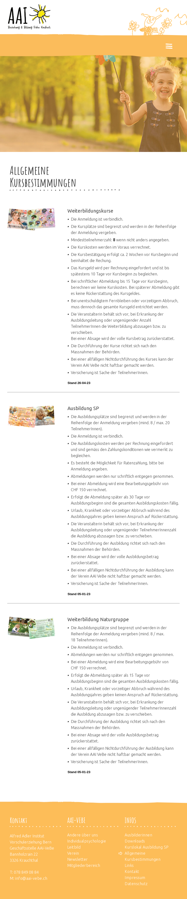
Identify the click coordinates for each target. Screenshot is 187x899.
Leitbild (74, 847)
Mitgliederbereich (83, 865)
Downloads (135, 841)
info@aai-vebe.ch (31, 878)
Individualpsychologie (86, 841)
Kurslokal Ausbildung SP (147, 847)
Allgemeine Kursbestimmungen (142, 856)
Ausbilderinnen (138, 835)
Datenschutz (136, 883)
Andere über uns (82, 835)
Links (129, 865)
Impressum (135, 877)
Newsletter (77, 859)
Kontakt (132, 871)
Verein (73, 853)
